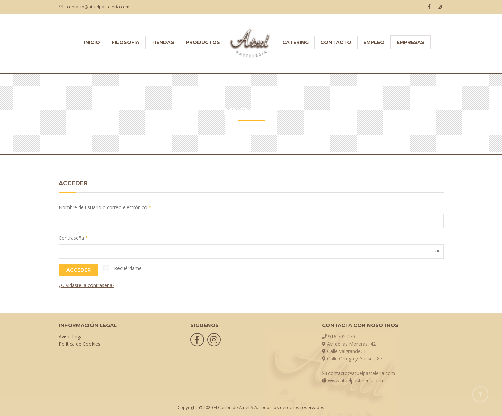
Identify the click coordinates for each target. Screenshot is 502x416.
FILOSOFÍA (125, 42)
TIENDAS (162, 42)
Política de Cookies (79, 344)
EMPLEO (374, 42)
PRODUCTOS (203, 42)
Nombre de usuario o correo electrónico (105, 207)
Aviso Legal (71, 336)
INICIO (92, 42)
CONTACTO (335, 42)
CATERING (295, 42)
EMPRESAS (410, 42)
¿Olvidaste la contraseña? (86, 285)
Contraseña (73, 238)
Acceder (78, 270)
